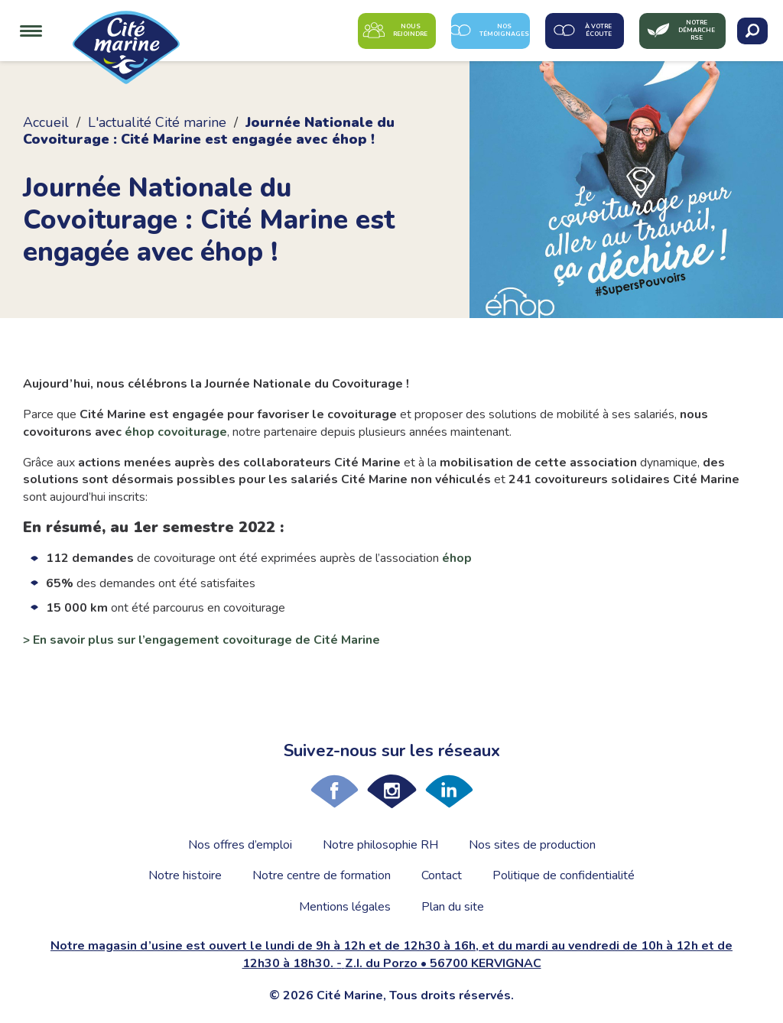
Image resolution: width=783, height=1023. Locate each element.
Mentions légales (345, 906)
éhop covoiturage (176, 432)
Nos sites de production (532, 844)
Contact (441, 875)
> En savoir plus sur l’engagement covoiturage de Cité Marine (201, 640)
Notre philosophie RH (380, 844)
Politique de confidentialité (563, 875)
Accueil (46, 122)
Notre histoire (185, 875)
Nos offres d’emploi (240, 844)
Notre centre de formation (321, 875)
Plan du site (452, 906)
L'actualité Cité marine (157, 122)
